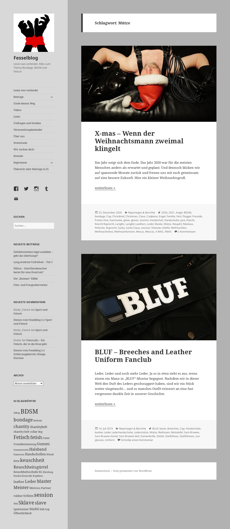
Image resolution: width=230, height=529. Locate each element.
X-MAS (159, 231)
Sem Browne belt (129, 436)
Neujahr (177, 224)
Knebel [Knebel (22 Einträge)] (17, 475)
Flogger (187, 216)
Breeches (173, 428)
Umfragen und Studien (27, 123)
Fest (178, 216)
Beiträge (18, 97)
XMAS (168, 231)
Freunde (197, 216)
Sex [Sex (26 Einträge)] (16, 503)
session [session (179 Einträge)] (43, 495)
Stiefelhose (171, 436)
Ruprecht (111, 228)
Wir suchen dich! (24, 149)
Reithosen (164, 432)
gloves (135, 220)
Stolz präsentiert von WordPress (132, 471)
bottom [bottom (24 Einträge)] (37, 420)
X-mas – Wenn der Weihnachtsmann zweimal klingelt (139, 141)
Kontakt (18, 156)
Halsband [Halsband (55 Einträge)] (38, 449)
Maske (159, 224)
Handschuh (156, 220)
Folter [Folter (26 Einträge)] (46, 438)
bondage (100, 216)
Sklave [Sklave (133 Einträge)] (26, 502)
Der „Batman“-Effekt (26, 278)
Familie (171, 216)
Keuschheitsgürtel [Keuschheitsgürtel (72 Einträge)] (31, 467)
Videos (17, 110)
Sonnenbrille (147, 436)
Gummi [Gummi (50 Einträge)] (43, 443)
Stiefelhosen (187, 436)
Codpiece (152, 216)
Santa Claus (133, 228)
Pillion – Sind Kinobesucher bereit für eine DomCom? (30, 270)
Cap (108, 216)
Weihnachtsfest (104, 231)
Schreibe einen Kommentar (137, 440)
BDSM (187, 212)
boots (163, 428)
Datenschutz (102, 471)
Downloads (20, 143)
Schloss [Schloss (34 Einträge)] (28, 496)
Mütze (167, 224)
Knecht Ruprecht (104, 224)
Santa (121, 228)
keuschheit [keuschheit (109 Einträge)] (32, 460)
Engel (162, 216)
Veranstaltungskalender (28, 130)
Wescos (149, 231)
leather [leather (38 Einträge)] (19, 481)
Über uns (19, 136)
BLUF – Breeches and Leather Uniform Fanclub (143, 355)
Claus (142, 216)
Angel (179, 212)
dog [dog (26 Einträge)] (40, 431)
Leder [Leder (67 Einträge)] (30, 481)
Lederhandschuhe (122, 432)
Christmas (131, 216)
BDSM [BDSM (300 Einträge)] (29, 411)
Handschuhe (171, 220)
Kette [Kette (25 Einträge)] (16, 461)
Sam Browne (191, 432)
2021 (172, 212)
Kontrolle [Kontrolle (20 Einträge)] (27, 475)
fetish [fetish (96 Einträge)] (36, 437)
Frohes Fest (101, 220)
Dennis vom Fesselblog (27, 320)
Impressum (20, 162)
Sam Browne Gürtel (106, 436)
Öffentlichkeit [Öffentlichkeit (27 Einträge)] (23, 513)
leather (99, 432)
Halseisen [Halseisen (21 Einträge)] (19, 454)
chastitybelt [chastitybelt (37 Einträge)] (38, 427)
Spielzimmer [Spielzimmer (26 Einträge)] (21, 509)
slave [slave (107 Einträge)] (40, 502)
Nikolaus (188, 224)
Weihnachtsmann (124, 231)
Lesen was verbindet (26, 90)
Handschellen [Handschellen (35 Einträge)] (35, 454)
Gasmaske (116, 220)
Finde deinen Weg (24, 103)
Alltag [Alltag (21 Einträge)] (17, 412)
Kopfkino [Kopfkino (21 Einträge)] (38, 475)
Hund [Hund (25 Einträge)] (50, 454)
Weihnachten (178, 228)
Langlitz (119, 224)
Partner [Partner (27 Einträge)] (46, 488)
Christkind (118, 216)
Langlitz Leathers (136, 224)
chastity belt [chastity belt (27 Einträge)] (21, 431)
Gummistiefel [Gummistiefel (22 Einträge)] (21, 449)
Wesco (140, 231)
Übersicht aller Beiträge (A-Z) (31, 169)
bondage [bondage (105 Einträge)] (23, 419)
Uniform (110, 440)
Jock (182, 220)
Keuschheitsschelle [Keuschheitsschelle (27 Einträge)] (26, 472)
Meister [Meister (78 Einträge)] (21, 487)
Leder (150, 224)
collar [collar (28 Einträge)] (33, 431)
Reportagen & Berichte (141, 212)
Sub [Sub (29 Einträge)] (42, 509)
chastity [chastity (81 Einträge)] (21, 426)
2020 (164, 212)
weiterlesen (105, 188)
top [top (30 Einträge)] (47, 509)
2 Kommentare (187, 231)
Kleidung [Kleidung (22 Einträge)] (48, 472)
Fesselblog (26, 57)
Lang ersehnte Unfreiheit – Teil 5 (33, 262)
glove (126, 220)
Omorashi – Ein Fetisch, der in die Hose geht (30, 342)
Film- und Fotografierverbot (30, 285)
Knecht (190, 220)
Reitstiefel (177, 432)
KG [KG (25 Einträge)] (40, 472)
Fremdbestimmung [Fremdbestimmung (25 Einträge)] (25, 444)
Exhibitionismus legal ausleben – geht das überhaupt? (33, 254)
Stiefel (166, 228)
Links (17, 116)
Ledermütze (141, 432)
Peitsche (100, 228)
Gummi (144, 220)
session (145, 228)
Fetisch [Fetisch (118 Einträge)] (22, 437)
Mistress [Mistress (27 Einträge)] (34, 488)
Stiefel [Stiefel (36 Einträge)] (34, 509)
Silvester (156, 228)
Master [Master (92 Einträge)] (44, 481)
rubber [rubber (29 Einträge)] (18, 496)
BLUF (155, 428)
